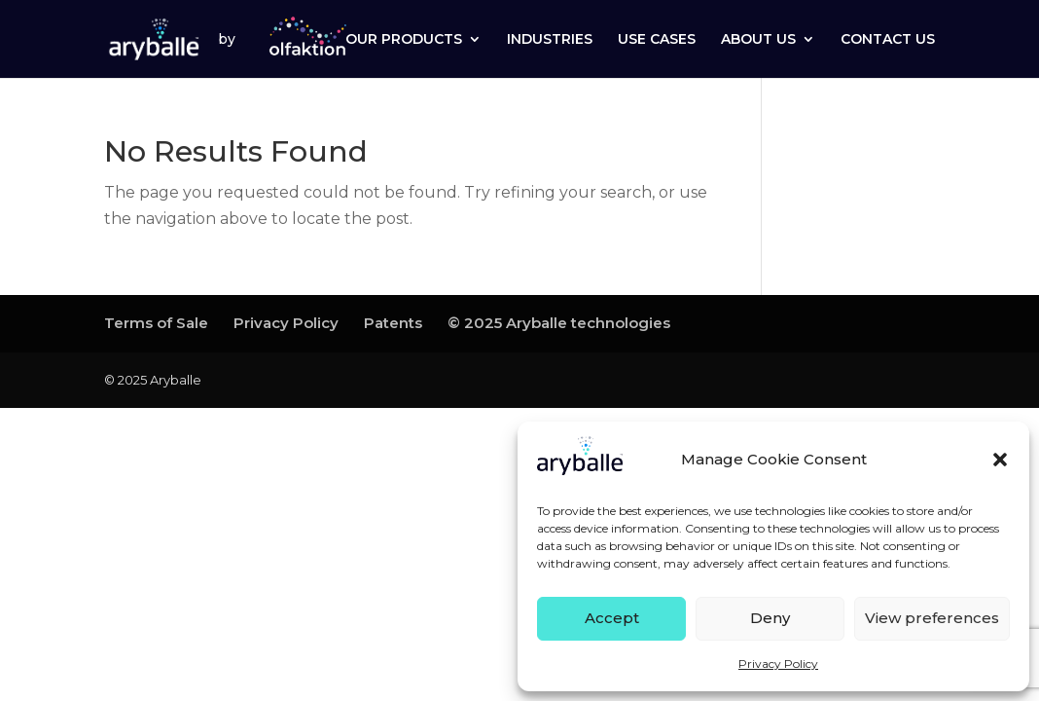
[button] (1000, 459)
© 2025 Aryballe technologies (559, 323)
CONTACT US (888, 40)
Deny (770, 618)
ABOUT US (758, 40)
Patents (393, 323)
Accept (612, 618)
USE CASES (657, 40)
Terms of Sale (156, 323)
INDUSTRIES (549, 40)
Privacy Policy (778, 663)
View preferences (932, 618)
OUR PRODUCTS (403, 40)
